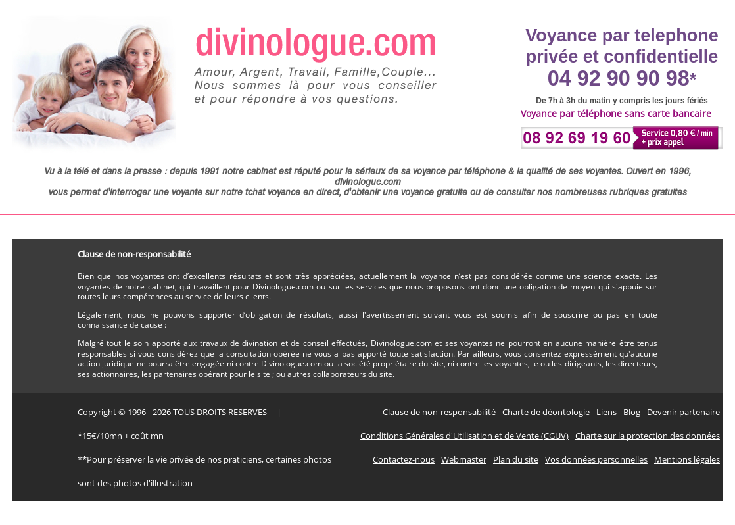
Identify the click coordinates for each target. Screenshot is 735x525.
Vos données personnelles (596, 459)
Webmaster (463, 459)
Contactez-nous (404, 459)
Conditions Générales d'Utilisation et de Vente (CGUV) (464, 435)
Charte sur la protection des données (647, 435)
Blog (631, 412)
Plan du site (515, 459)
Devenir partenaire (683, 412)
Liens (606, 412)
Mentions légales (687, 459)
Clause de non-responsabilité (439, 412)
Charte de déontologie (546, 412)
